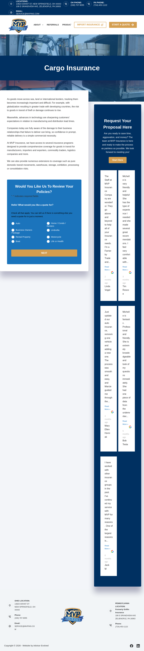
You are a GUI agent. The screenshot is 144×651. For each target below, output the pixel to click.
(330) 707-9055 (77, 5)
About (39, 25)
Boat (18, 241)
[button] (117, 160)
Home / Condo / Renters (56, 224)
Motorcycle (56, 237)
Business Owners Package (22, 231)
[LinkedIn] (138, 645)
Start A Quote (123, 24)
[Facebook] (131, 645)
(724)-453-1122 (100, 5)
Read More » (107, 268)
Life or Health (57, 241)
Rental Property (23, 237)
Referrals (53, 25)
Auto (18, 223)
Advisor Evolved (41, 645)
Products (69, 25)
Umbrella (55, 230)
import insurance (90, 24)
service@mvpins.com (27, 14)
